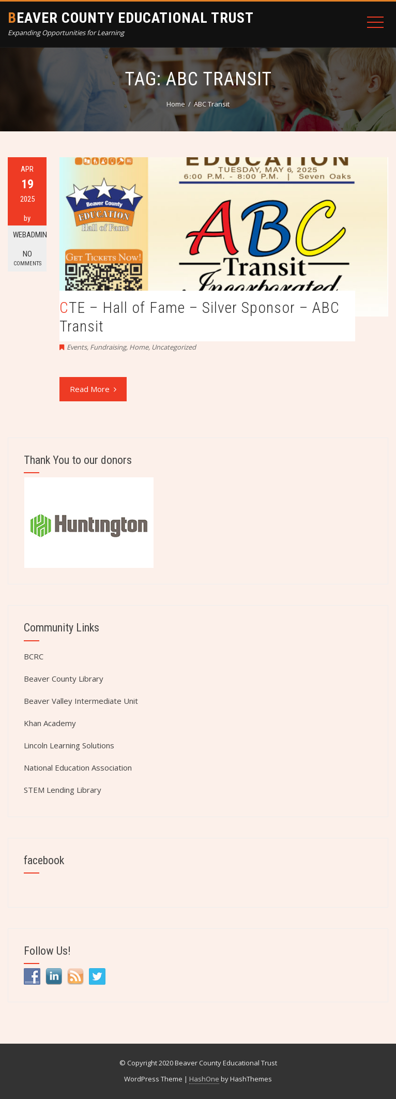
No (27, 258)
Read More (93, 389)
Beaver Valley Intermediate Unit (81, 701)
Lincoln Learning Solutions (69, 745)
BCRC (33, 656)
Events (77, 347)
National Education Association (78, 767)
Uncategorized (173, 347)
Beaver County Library (63, 678)
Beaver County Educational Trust (131, 17)
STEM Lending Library (62, 790)
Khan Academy (50, 723)
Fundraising (108, 347)
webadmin (30, 234)
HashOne (204, 1078)
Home (138, 347)
